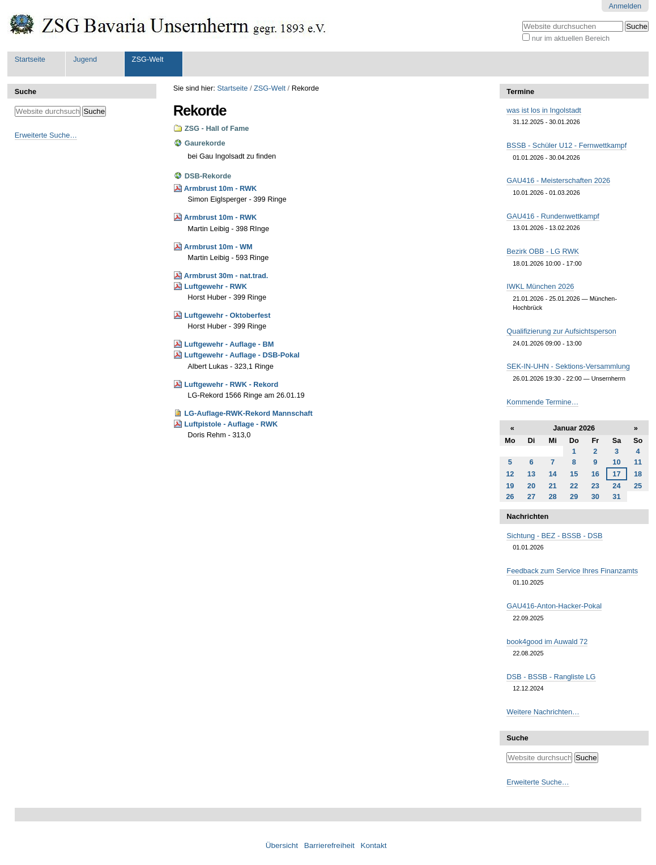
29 (574, 496)
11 (638, 462)
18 (638, 474)
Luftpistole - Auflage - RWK (231, 424)
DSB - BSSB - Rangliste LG (550, 676)
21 (552, 485)
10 (616, 462)
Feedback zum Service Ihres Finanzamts (572, 570)
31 (616, 496)
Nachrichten (527, 516)
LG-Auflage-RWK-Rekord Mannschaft (248, 413)
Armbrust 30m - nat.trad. (226, 275)
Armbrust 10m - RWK (220, 188)
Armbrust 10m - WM (218, 246)
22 (574, 485)
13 (531, 474)
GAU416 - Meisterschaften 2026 (558, 180)
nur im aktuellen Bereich (571, 38)
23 (595, 485)
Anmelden (625, 6)
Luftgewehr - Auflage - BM (229, 344)
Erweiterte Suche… (46, 135)
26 (510, 496)
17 (616, 474)
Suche (25, 91)
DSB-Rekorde (208, 176)
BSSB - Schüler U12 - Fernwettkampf (566, 145)
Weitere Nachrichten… (543, 712)
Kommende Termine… (542, 402)
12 (510, 474)
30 (595, 496)
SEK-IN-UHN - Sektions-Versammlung (568, 366)
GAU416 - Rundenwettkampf (552, 216)
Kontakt (373, 845)
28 (552, 496)
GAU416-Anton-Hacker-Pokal (554, 606)
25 (638, 485)
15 (574, 474)
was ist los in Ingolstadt (543, 110)
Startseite (30, 59)
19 (510, 485)
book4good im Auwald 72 (546, 641)
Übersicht (282, 845)
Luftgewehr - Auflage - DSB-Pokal (242, 355)
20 (531, 485)
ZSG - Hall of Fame (217, 128)
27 (531, 496)
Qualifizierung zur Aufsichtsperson (561, 331)
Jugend (85, 59)
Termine (520, 91)
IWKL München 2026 (540, 286)
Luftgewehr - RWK (215, 286)
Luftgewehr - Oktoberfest (227, 315)
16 (595, 474)
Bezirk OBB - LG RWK (542, 251)
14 (552, 474)
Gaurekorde (205, 143)
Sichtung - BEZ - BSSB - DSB (554, 535)
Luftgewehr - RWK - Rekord (231, 384)
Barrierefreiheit (329, 845)
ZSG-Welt (148, 59)
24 (616, 485)
